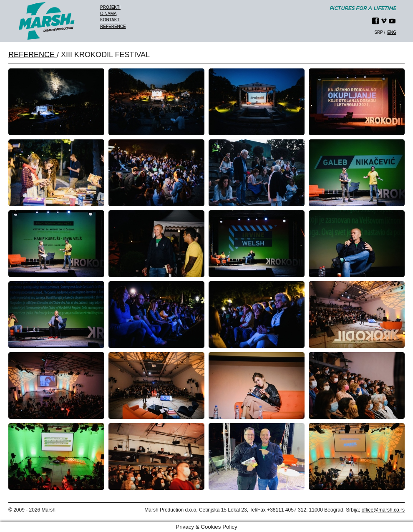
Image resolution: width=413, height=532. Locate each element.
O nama (108, 13)
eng (391, 32)
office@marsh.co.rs (383, 510)
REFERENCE (32, 54)
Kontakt (109, 20)
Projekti (110, 7)
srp (378, 32)
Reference (113, 26)
